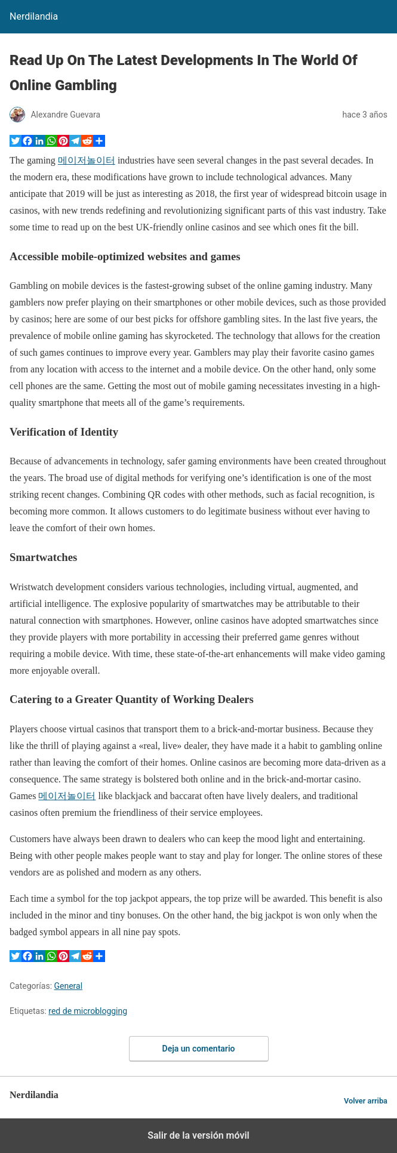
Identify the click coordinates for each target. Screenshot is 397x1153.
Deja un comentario (198, 1048)
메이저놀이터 (86, 160)
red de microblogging (87, 1011)
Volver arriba (365, 1100)
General (68, 986)
